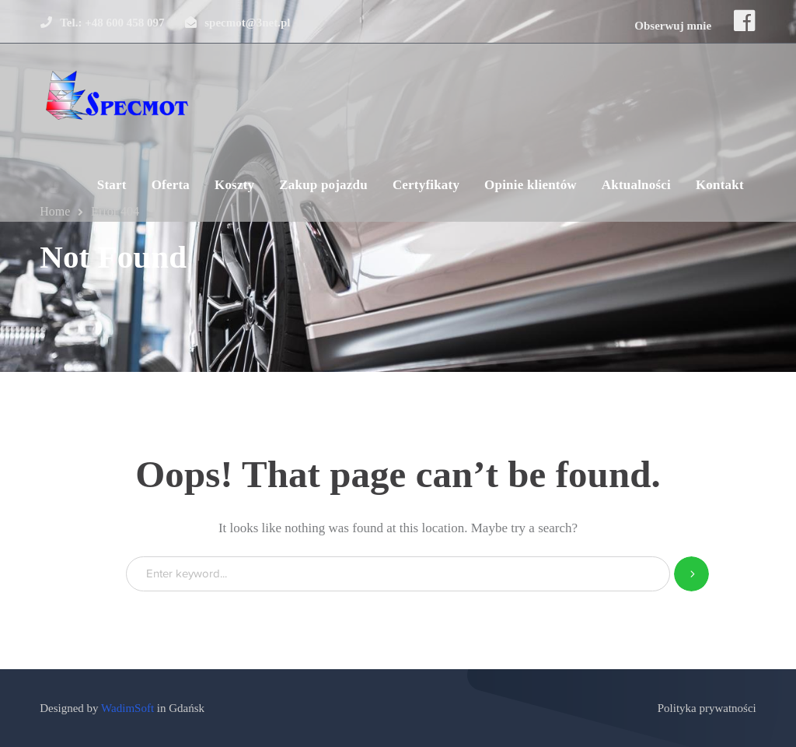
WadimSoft (127, 708)
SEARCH (691, 573)
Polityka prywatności (707, 708)
